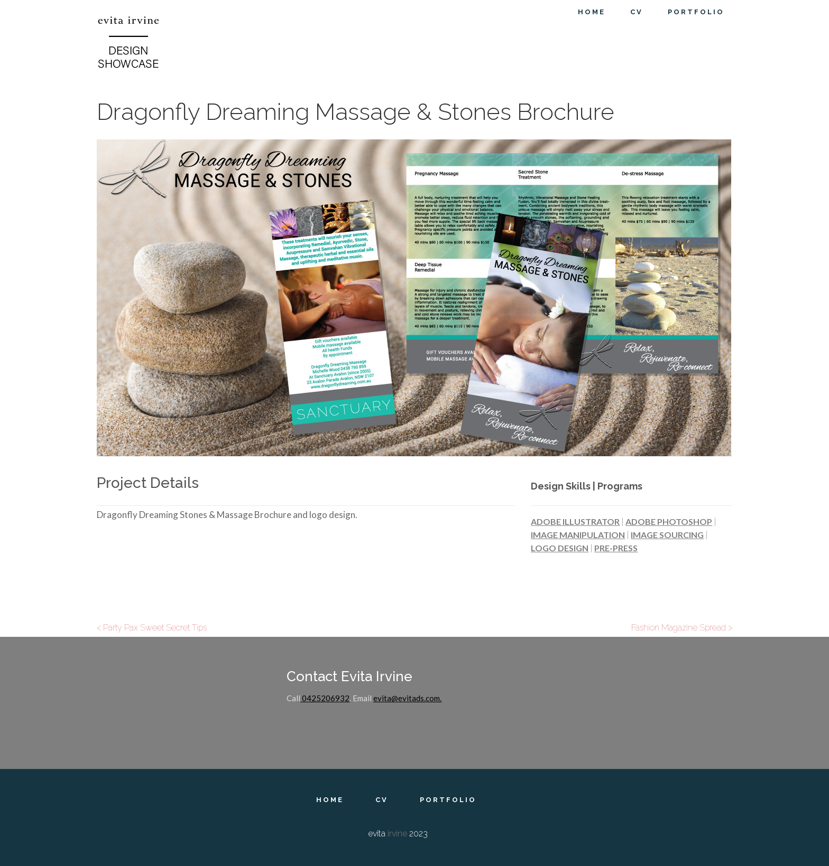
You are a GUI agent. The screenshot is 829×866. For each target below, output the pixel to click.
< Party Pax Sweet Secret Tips (152, 628)
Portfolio (448, 800)
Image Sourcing (667, 535)
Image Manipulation (578, 535)
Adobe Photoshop (668, 521)
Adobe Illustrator (575, 521)
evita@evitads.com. (407, 698)
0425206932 (324, 698)
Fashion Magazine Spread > (681, 628)
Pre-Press (616, 548)
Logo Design (559, 548)
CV (381, 800)
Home (330, 800)
